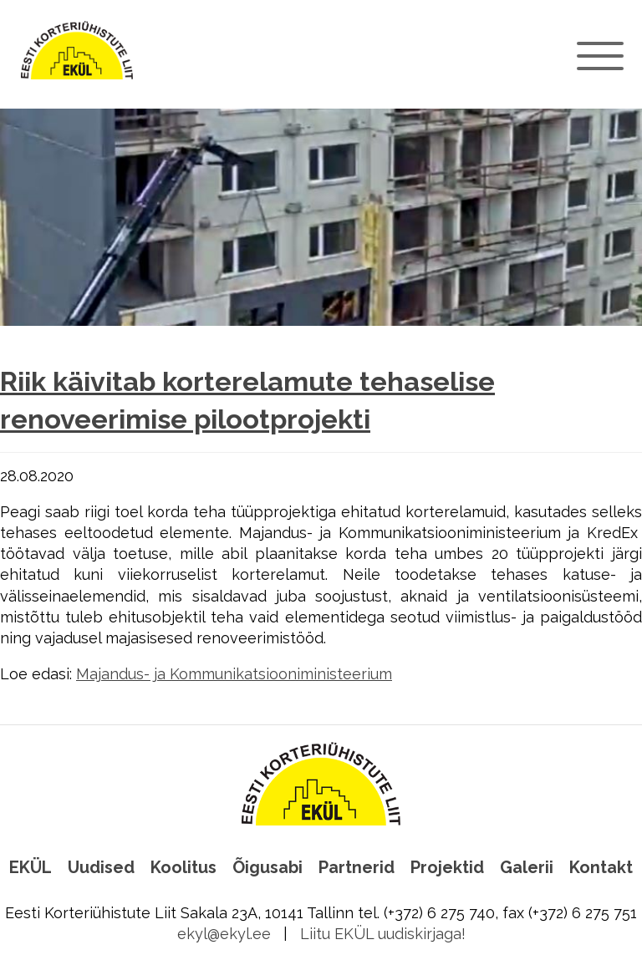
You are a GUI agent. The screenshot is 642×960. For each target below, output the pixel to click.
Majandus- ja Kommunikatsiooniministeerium (234, 674)
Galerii (526, 867)
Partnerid (356, 867)
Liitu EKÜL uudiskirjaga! (383, 933)
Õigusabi (267, 867)
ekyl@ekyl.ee (224, 933)
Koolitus (183, 867)
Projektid (447, 867)
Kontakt (601, 867)
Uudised (101, 867)
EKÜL (30, 867)
